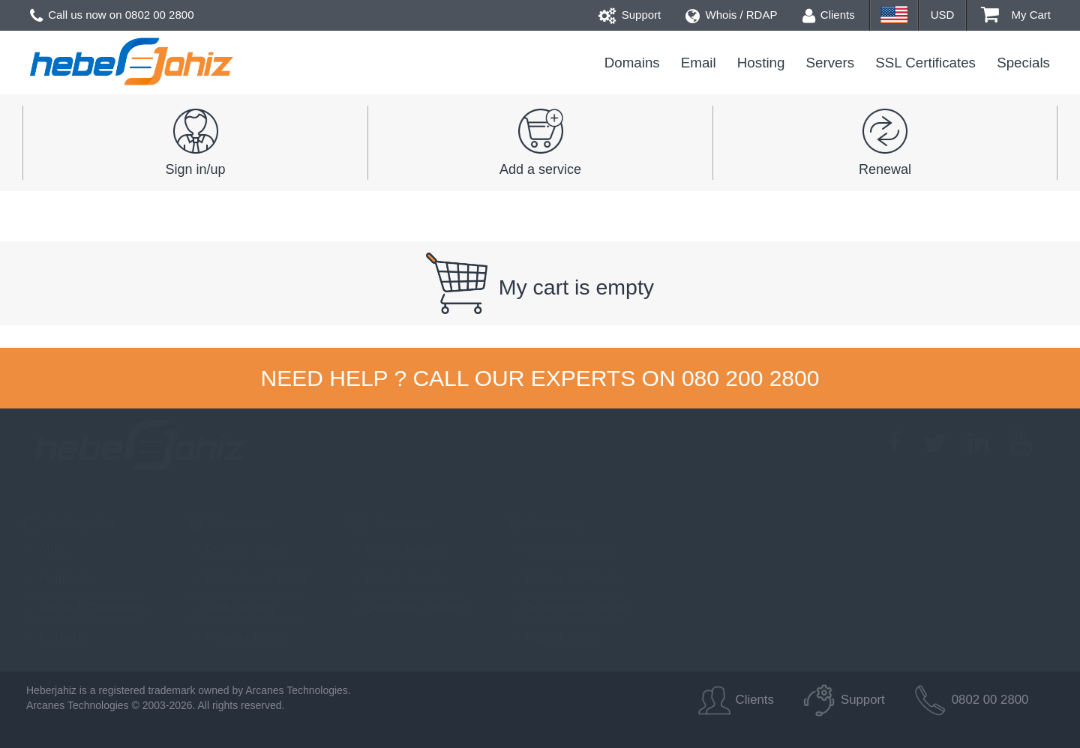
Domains (632, 62)
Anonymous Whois (568, 607)
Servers (830, 62)
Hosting (761, 62)
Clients (828, 14)
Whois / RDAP (731, 14)
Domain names (238, 548)
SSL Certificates (925, 62)
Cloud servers (395, 578)
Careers (52, 636)
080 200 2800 (751, 378)
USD (943, 14)
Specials (1023, 62)
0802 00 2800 (159, 14)
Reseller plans (235, 636)
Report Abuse (554, 636)
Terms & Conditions (84, 607)
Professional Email (247, 578)
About (46, 548)
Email (698, 62)
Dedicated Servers (408, 607)
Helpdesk (56, 578)
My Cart (1016, 14)
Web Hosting (231, 607)
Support (630, 14)
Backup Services (562, 578)
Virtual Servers (397, 548)
